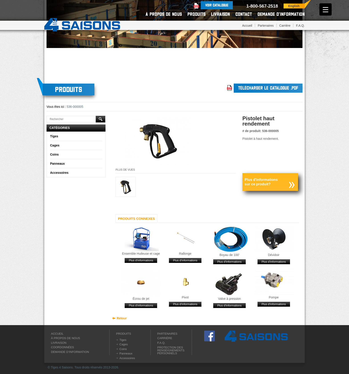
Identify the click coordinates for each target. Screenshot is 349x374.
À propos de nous (164, 14)
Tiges (54, 136)
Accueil (247, 25)
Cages (54, 145)
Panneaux (57, 163)
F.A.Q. (300, 25)
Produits (196, 14)
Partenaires (266, 25)
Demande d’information (281, 14)
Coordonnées (62, 347)
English (294, 6)
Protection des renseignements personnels (171, 350)
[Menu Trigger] (325, 9)
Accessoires (59, 172)
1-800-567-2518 (262, 6)
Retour (122, 318)
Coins (54, 154)
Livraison (220, 14)
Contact (243, 14)
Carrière (285, 25)
